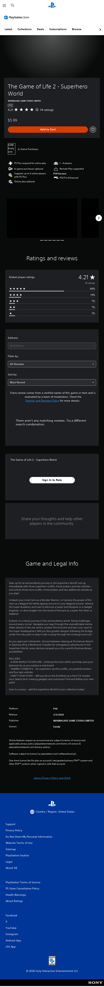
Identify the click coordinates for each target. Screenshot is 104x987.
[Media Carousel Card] (42, 218)
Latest (8, 29)
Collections (25, 29)
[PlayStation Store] (17, 17)
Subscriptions (58, 29)
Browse (76, 29)
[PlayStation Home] (52, 5)
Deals (40, 29)
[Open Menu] (4, 5)
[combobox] (52, 346)
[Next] (99, 218)
